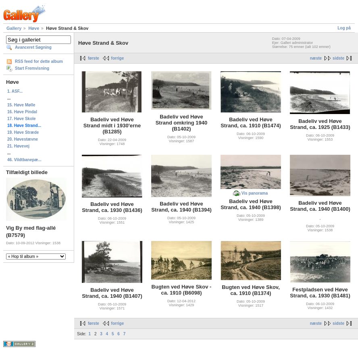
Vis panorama (254, 193)
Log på (344, 28)
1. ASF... (15, 91)
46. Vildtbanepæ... (24, 160)
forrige (117, 58)
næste (316, 58)
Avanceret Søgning (33, 47)
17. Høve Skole (21, 118)
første (93, 58)
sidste (338, 58)
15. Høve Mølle (21, 105)
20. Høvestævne (22, 139)
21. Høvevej (18, 146)
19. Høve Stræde (23, 132)
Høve (33, 28)
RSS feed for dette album (39, 61)
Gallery (13, 28)
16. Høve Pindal (22, 112)
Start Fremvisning (32, 68)
